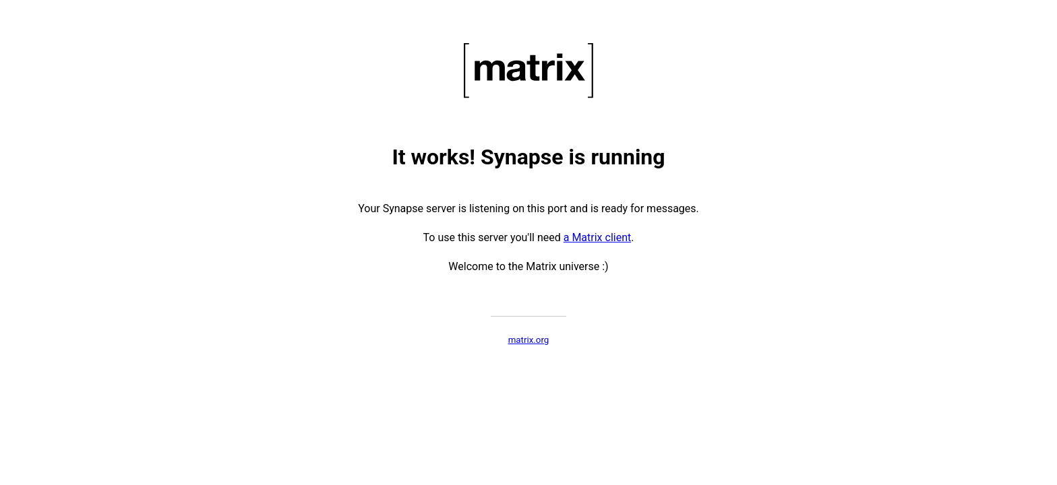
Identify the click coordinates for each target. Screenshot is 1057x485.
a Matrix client (598, 237)
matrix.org (528, 340)
